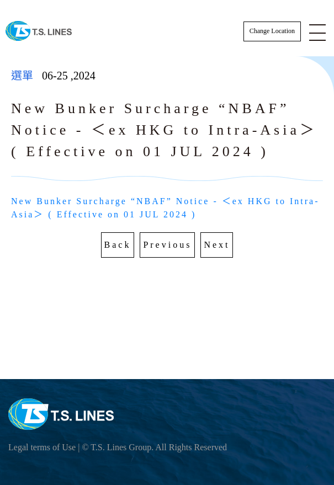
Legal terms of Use (42, 447)
